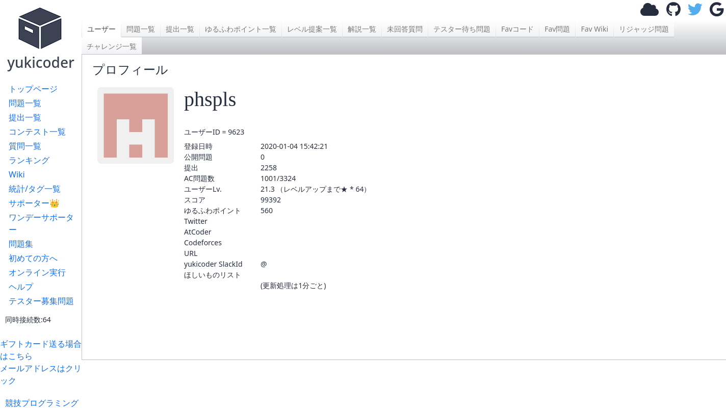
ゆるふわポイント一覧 (240, 29)
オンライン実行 (37, 272)
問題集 (21, 243)
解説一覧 (362, 29)
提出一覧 (25, 117)
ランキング (29, 160)
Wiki (17, 174)
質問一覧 (25, 145)
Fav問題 (557, 29)
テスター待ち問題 (461, 29)
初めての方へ (33, 258)
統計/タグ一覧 (35, 188)
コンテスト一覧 (37, 131)
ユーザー (101, 29)
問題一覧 (25, 103)
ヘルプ (21, 286)
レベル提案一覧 (312, 29)
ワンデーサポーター (41, 223)
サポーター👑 (34, 203)
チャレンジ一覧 (112, 46)
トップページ (33, 88)
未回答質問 (405, 29)
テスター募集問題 (41, 300)
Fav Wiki (594, 29)
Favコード (517, 29)
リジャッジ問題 (644, 29)
